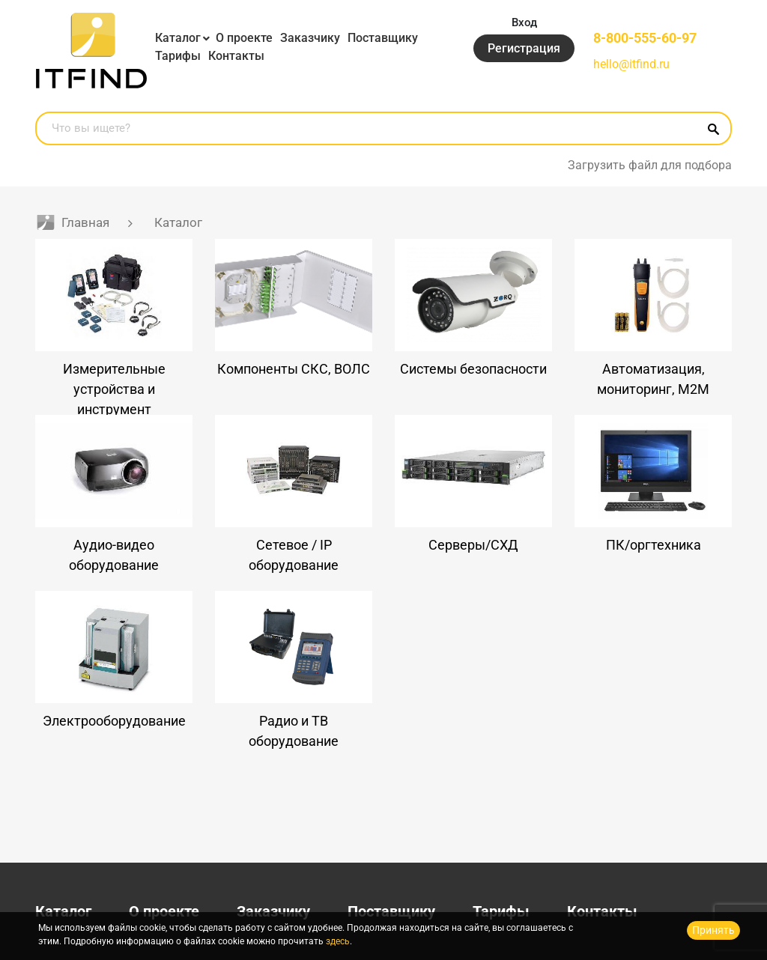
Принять (713, 930)
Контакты (236, 56)
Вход (524, 22)
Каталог (178, 38)
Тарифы (178, 56)
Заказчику (310, 38)
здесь (338, 941)
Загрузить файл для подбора (650, 165)
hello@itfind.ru (631, 64)
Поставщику (383, 38)
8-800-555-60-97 (645, 38)
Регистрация (524, 48)
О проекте (244, 38)
